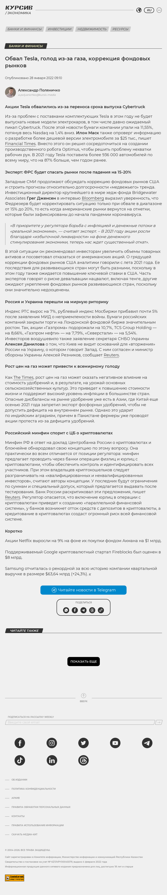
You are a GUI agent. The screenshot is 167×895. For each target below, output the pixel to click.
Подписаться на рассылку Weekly (31, 717)
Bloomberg (93, 198)
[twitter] (83, 743)
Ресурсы (120, 29)
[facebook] (20, 743)
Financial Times (20, 143)
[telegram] (147, 743)
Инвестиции (59, 29)
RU (149, 10)
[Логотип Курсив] (19, 7)
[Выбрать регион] (139, 10)
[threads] (83, 760)
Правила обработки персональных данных (41, 807)
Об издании (19, 780)
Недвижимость (92, 29)
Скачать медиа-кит (24, 834)
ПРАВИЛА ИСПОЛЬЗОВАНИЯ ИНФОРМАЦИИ (38, 825)
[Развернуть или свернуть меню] (159, 10)
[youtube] (115, 743)
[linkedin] (51, 760)
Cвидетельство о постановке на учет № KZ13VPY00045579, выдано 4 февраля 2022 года (56, 861)
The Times (23, 377)
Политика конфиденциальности (34, 789)
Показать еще (83, 661)
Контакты (18, 816)
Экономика (19, 13)
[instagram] (52, 743)
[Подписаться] (159, 722)
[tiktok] (20, 760)
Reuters (111, 355)
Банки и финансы (24, 29)
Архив (16, 798)
